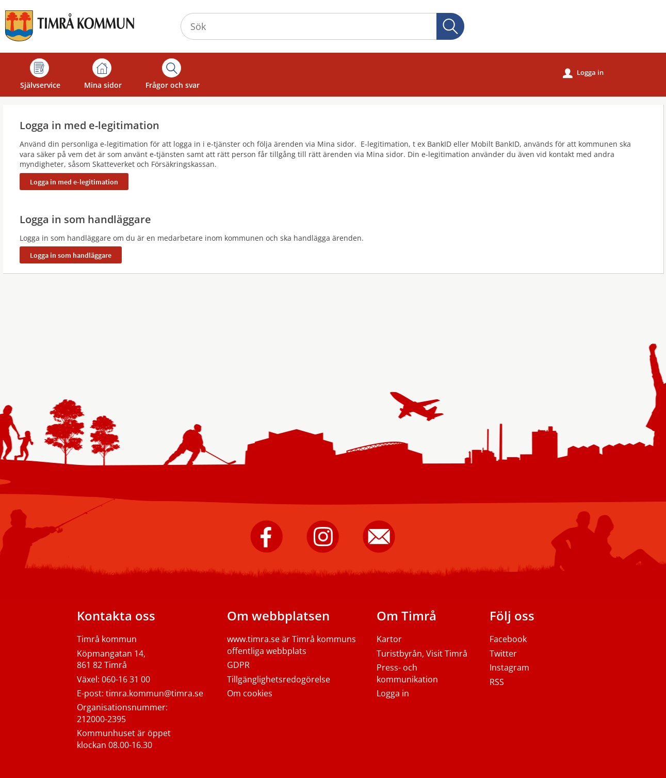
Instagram (509, 667)
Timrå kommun (107, 639)
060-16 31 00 (126, 679)
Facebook (508, 639)
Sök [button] (450, 26)
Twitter (503, 653)
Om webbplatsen (278, 615)
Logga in (583, 73)
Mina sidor (103, 74)
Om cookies (249, 693)
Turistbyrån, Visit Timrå (422, 653)
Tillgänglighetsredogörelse (278, 679)
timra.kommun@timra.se (154, 693)
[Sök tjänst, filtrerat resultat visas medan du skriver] (322, 26)
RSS (497, 682)
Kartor (389, 639)
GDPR (238, 665)
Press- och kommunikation (407, 673)
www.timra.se (253, 639)
